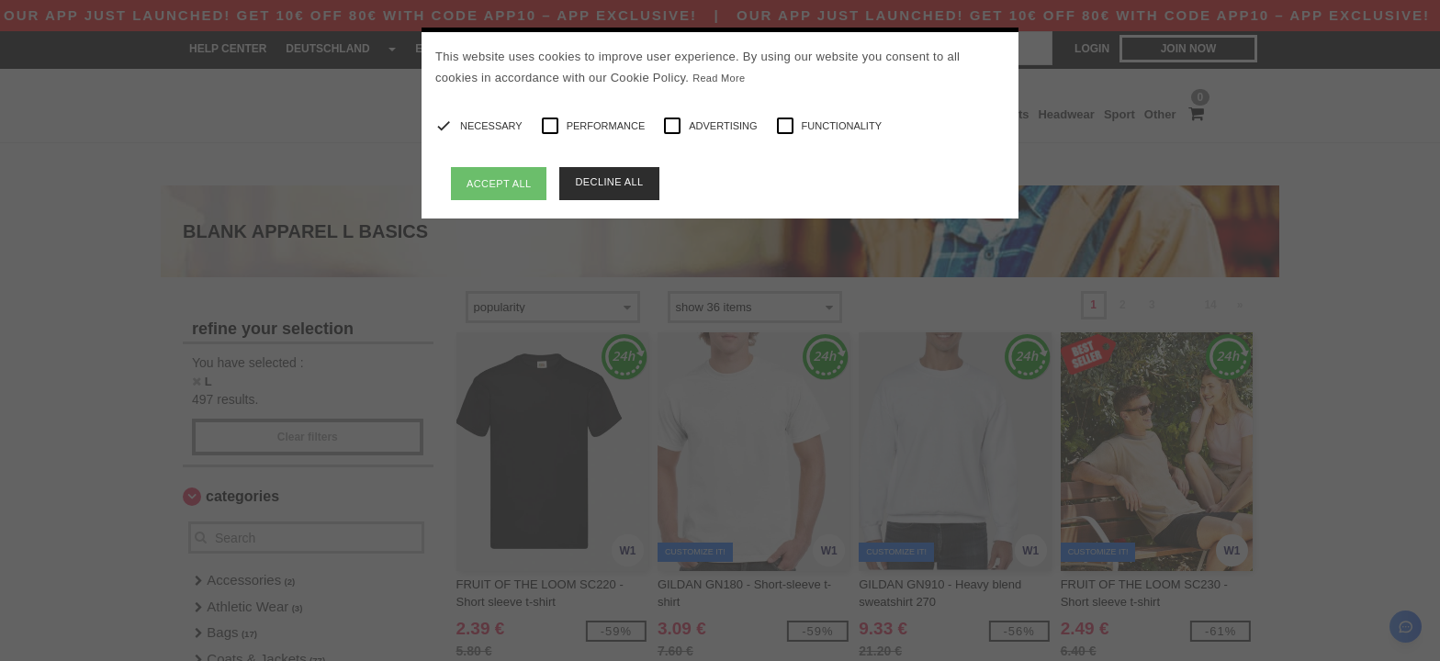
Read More (718, 78)
